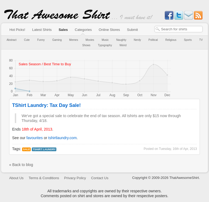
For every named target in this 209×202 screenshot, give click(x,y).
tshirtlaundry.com (62, 138)
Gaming (57, 39)
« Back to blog (21, 165)
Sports (188, 39)
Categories (83, 30)
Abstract (11, 39)
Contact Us (99, 178)
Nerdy (137, 39)
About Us (16, 178)
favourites (34, 138)
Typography (105, 45)
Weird (122, 45)
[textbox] (179, 29)
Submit (132, 30)
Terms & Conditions (44, 178)
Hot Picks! (17, 30)
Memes (73, 39)
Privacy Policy (75, 178)
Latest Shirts (42, 30)
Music (105, 39)
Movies (89, 39)
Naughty (121, 39)
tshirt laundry (44, 149)
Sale (26, 149)
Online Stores (109, 30)
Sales (63, 30)
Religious (170, 39)
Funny (41, 39)
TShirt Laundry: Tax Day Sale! (46, 105)
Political (153, 39)
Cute (27, 39)
